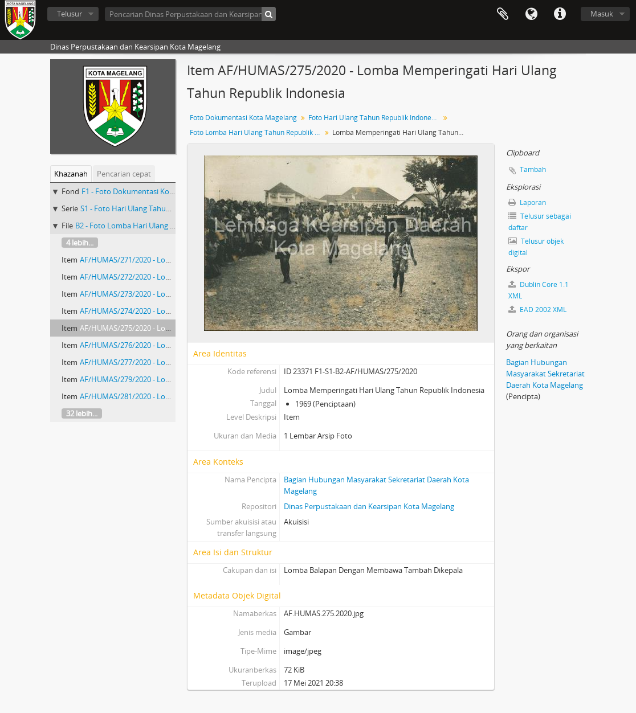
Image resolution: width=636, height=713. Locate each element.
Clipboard (502, 14)
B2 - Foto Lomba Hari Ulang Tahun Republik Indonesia (166, 225)
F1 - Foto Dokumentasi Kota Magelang (146, 191)
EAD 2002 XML (537, 309)
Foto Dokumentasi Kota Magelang (243, 117)
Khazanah (71, 174)
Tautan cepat (559, 14)
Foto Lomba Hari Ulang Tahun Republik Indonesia (257, 132)
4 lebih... (79, 242)
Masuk (601, 14)
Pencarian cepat (124, 174)
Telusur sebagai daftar (539, 221)
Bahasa (531, 14)
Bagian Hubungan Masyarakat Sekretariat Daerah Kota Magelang (545, 373)
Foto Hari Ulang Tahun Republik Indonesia (374, 117)
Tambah (533, 169)
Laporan (527, 202)
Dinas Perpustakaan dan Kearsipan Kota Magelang (369, 506)
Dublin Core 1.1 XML (538, 290)
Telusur (69, 14)
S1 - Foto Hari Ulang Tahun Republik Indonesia (158, 208)
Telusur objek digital (536, 246)
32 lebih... (81, 413)
